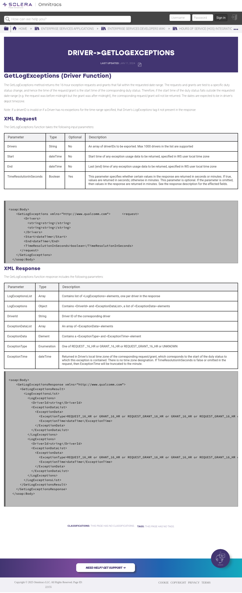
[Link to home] (32, 7)
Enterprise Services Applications (64, 29)
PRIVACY (193, 582)
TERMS (206, 582)
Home (20, 29)
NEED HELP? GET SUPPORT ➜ (105, 567)
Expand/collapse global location (235, 28)
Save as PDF (139, 65)
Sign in (221, 18)
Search (8, 19)
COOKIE (163, 582)
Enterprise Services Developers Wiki (133, 29)
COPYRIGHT (178, 582)
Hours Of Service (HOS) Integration (204, 29)
